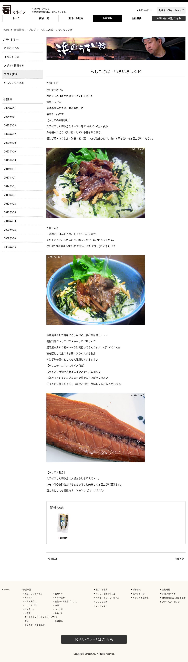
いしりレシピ (101, 605)
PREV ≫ (179, 558)
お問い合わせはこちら (168, 18)
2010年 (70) (10, 221)
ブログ (32, 29)
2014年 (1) (9, 186)
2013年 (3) (9, 195)
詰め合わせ (29, 609)
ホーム (16, 18)
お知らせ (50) (11, 48)
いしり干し (60, 609)
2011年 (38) (10, 212)
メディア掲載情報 (140, 597)
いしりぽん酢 (101, 601)
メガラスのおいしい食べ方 (107, 597)
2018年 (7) (9, 169)
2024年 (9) (9, 116)
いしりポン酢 (30, 605)
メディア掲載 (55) (14, 65)
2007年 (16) (10, 247)
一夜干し (28, 613)
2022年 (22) (10, 134)
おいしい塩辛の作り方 (105, 593)
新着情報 (107, 18)
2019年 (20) (10, 160)
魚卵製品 (59, 621)
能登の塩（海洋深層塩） (35, 625)
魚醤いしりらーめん (33, 593)
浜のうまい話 (139, 593)
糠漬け (58, 605)
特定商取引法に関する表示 (174, 597)
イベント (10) (11, 57)
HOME (6, 29)
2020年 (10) (10, 151)
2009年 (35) (10, 229)
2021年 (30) (10, 142)
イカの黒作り (30, 601)
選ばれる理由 (75, 18)
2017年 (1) (9, 177)
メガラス (28, 597)
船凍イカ (59, 593)
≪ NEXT (52, 558)
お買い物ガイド (146, 10)
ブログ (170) (11, 74)
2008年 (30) (10, 238)
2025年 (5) (9, 108)
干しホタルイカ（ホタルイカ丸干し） (41, 617)
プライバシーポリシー (172, 601)
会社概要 (136, 18)
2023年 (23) (10, 125)
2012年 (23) (10, 203)
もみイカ (59, 613)
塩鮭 (27, 621)
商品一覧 (44, 18)
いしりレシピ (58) (14, 83)
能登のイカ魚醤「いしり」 (66, 601)
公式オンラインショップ (171, 10)
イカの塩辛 (60, 597)
